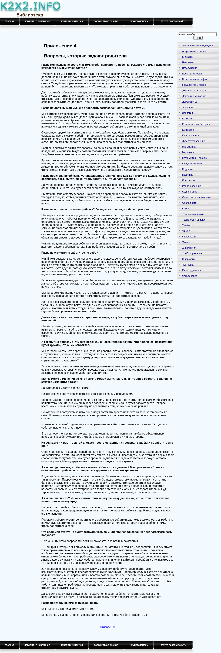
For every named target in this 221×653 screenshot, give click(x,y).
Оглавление (108, 627)
